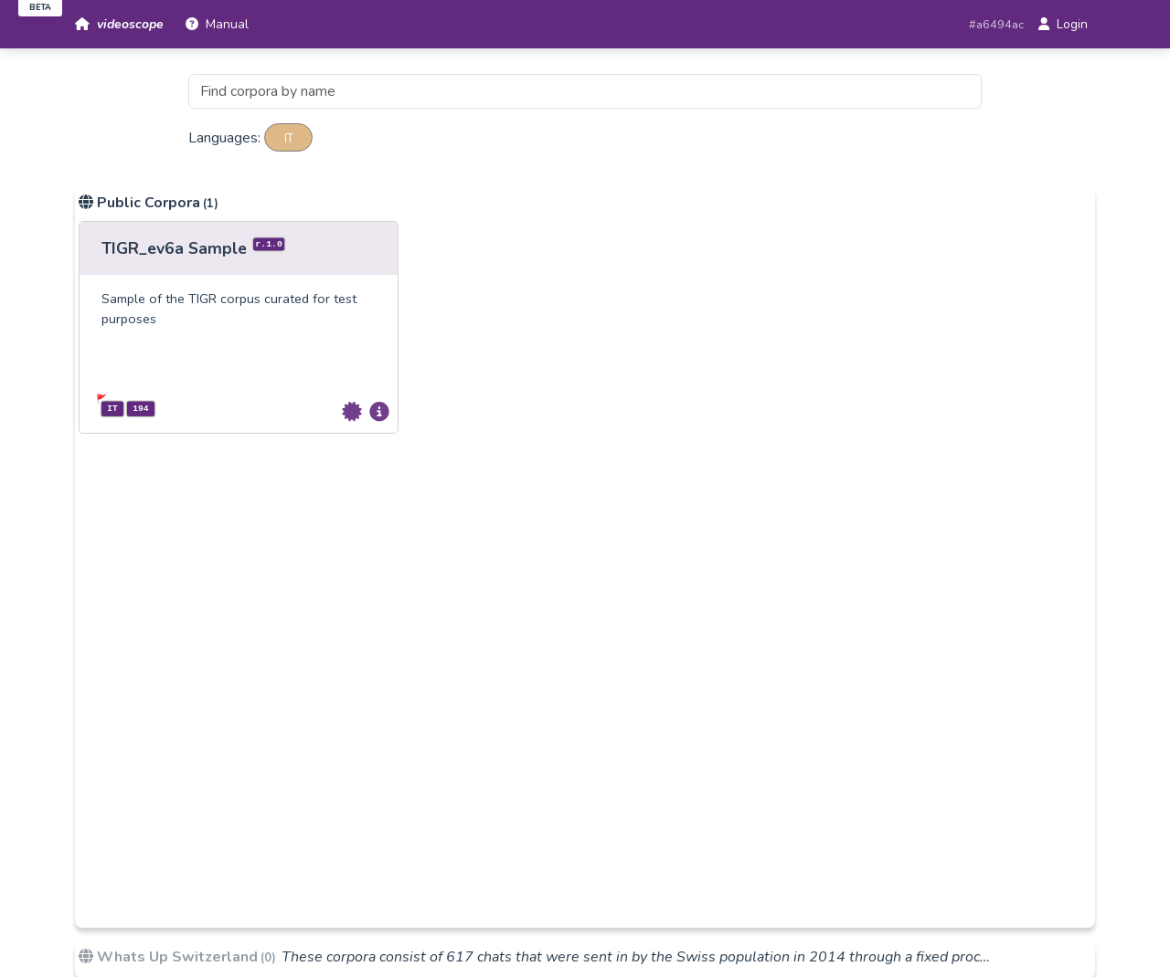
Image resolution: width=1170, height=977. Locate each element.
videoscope (119, 24)
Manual (217, 24)
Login (1063, 24)
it (288, 137)
